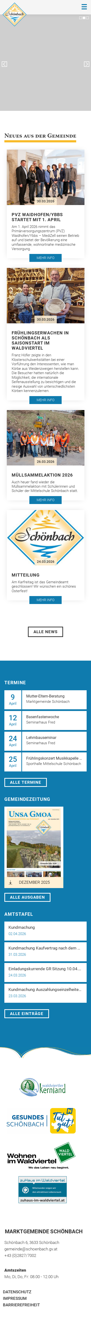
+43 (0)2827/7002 (20, 1255)
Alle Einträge (26, 1013)
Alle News (45, 631)
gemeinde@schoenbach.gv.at (30, 1249)
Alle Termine (25, 782)
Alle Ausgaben (27, 897)
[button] (45, 204)
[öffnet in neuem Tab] (33, 847)
